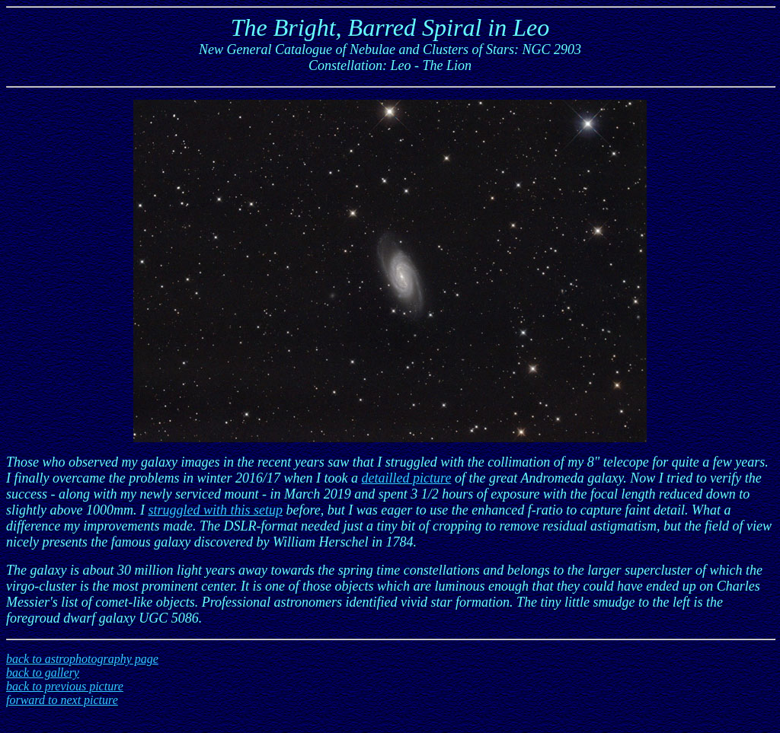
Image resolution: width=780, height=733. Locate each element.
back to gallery (42, 672)
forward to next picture (62, 699)
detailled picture (407, 478)
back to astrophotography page (82, 658)
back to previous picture (64, 686)
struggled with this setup (215, 510)
